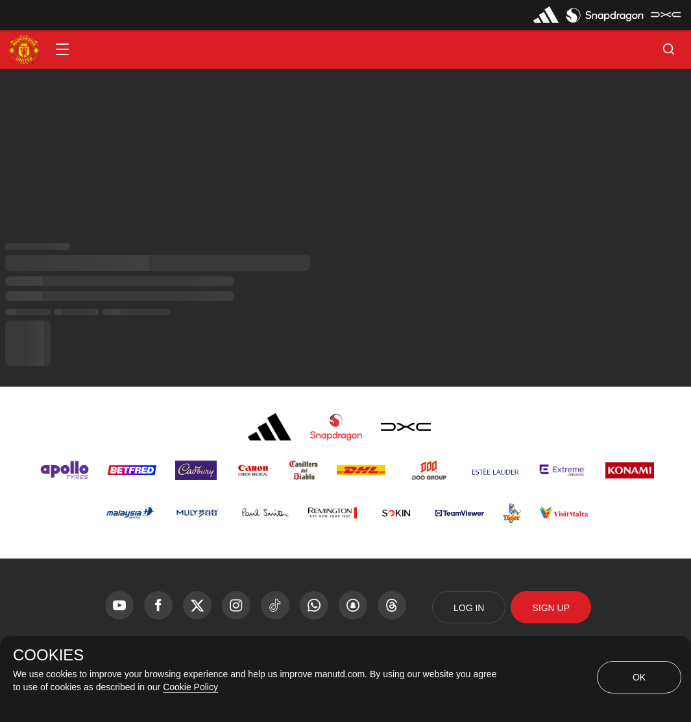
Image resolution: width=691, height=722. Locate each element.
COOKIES (48, 655)
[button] (62, 49)
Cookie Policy (190, 687)
